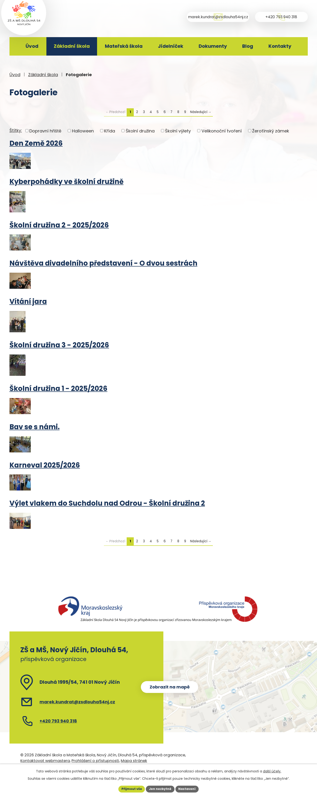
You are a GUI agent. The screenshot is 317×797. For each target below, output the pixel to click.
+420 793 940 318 (58, 721)
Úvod (32, 46)
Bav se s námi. (34, 427)
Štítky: (15, 130)
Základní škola (72, 46)
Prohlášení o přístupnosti (95, 760)
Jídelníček (170, 46)
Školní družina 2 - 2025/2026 (59, 225)
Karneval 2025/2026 (44, 465)
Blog (247, 46)
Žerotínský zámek (270, 131)
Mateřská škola (124, 46)
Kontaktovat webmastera (45, 760)
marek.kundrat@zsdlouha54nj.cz (77, 702)
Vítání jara (28, 301)
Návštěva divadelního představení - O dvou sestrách (103, 263)
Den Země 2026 (36, 143)
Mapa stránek (134, 760)
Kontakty (279, 46)
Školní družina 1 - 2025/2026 (58, 388)
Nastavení (189, 788)
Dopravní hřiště (45, 131)
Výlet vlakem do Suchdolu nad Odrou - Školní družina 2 (107, 503)
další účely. (272, 770)
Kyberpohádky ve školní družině (66, 181)
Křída (109, 131)
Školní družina (140, 131)
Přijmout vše (129, 788)
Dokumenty (213, 46)
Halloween (83, 131)
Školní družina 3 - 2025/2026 (59, 345)
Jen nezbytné (160, 788)
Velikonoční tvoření (221, 131)
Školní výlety (178, 131)
